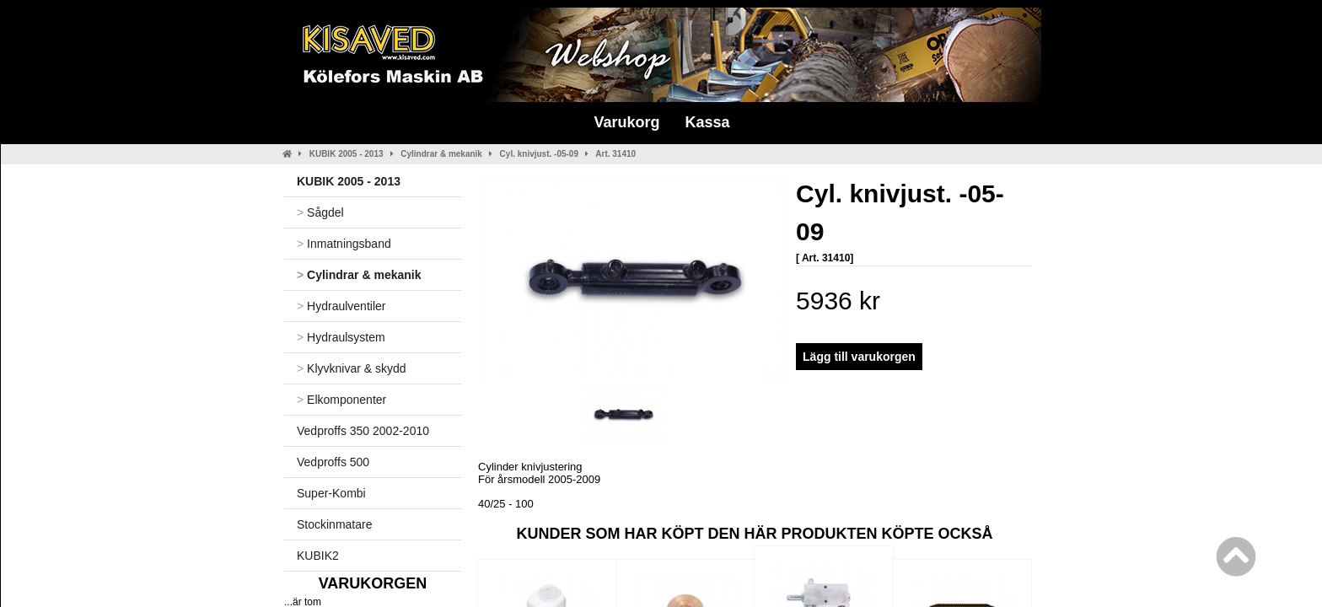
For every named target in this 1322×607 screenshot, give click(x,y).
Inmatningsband (344, 243)
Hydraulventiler (341, 306)
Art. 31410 (615, 153)
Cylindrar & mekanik (441, 153)
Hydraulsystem (341, 337)
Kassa (707, 122)
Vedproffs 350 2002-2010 (363, 431)
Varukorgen (373, 583)
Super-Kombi (331, 493)
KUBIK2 (318, 555)
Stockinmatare (334, 524)
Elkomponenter (341, 399)
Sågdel (320, 212)
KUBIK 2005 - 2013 (346, 153)
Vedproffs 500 (333, 462)
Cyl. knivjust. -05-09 (539, 153)
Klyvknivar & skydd (351, 368)
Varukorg (626, 122)
